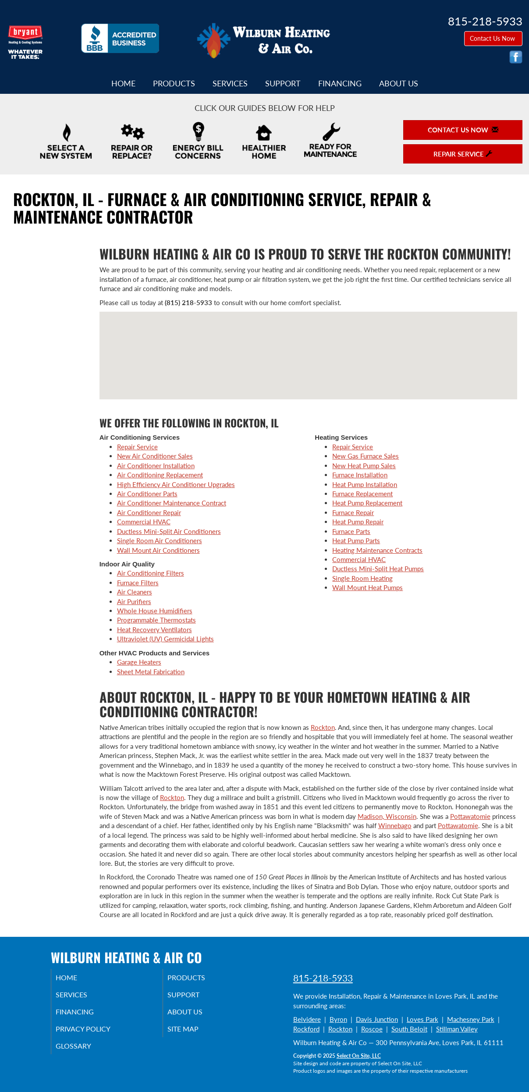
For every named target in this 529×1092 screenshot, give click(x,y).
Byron (338, 1019)
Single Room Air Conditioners (159, 540)
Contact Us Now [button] (493, 38)
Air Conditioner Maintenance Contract (171, 503)
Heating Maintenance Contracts (377, 550)
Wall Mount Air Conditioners (158, 550)
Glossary (83, 1051)
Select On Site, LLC (359, 1056)
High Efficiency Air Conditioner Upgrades (176, 484)
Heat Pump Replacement (367, 503)
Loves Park (422, 1019)
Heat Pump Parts (356, 540)
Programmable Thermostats (156, 620)
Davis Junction (377, 1019)
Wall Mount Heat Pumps (367, 587)
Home (123, 83)
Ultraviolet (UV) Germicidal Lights (165, 639)
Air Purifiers (134, 601)
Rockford (306, 1029)
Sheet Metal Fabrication (151, 672)
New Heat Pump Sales (364, 466)
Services (230, 83)
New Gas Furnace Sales (365, 456)
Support (283, 83)
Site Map (194, 1033)
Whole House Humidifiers (154, 611)
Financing (340, 83)
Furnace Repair (353, 512)
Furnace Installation (359, 475)
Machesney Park (470, 1019)
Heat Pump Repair (357, 522)
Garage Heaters (139, 662)
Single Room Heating (362, 578)
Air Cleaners (134, 592)
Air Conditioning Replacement (160, 475)
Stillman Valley (457, 1029)
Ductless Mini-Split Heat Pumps (378, 569)
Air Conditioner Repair (149, 512)
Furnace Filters (138, 583)
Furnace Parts (351, 531)
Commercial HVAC (143, 522)
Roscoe (372, 1029)
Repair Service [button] (462, 154)
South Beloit (409, 1029)
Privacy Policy (94, 1033)
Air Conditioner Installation (156, 466)
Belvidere (307, 1019)
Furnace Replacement (362, 494)
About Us (398, 83)
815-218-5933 (323, 977)
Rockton (323, 727)
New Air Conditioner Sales (155, 456)
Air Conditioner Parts (147, 494)
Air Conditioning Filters (150, 573)
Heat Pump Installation (364, 484)
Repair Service (137, 447)
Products (174, 83)
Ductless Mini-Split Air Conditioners (169, 531)
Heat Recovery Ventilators (154, 629)
